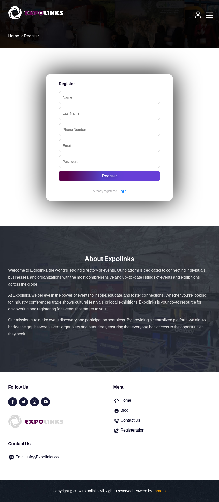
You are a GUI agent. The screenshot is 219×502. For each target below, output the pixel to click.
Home (125, 400)
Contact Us (130, 420)
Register (109, 176)
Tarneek (159, 491)
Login (122, 191)
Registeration (132, 430)
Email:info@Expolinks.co (37, 457)
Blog (124, 410)
